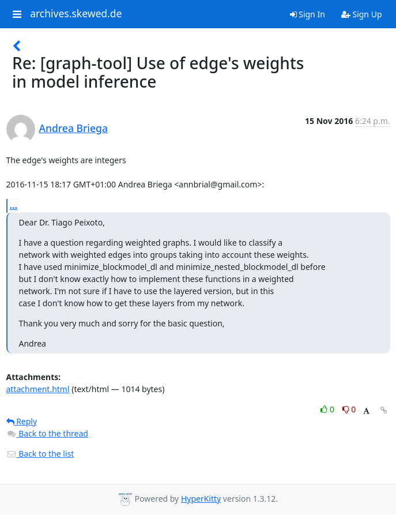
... (14, 205)
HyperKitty (201, 498)
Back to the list (40, 453)
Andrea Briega (73, 128)
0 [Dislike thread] (349, 409)
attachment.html (38, 389)
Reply (21, 421)
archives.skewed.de (76, 14)
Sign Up (361, 14)
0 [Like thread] (328, 409)
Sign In (307, 14)
